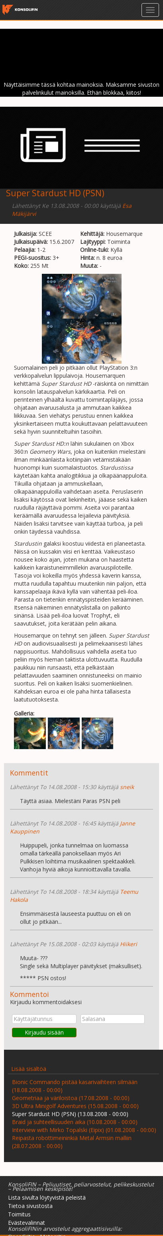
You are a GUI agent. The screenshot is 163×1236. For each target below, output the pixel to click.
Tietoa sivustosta (30, 1206)
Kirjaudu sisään (44, 1032)
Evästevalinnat (26, 1222)
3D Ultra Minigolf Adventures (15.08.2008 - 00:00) (75, 1106)
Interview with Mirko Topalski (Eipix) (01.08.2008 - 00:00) (84, 1130)
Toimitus (19, 1214)
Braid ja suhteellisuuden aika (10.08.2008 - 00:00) (74, 1122)
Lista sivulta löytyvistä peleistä (47, 1197)
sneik (127, 787)
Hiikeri (128, 944)
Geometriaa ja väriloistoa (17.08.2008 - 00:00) (71, 1098)
